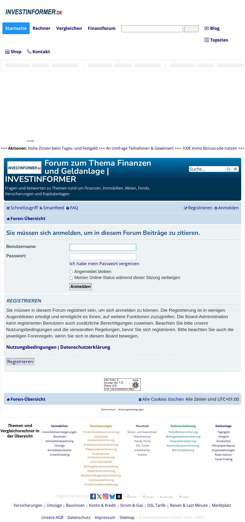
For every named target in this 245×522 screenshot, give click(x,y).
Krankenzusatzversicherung (101, 444)
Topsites (216, 40)
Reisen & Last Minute (189, 505)
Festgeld (223, 436)
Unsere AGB (52, 517)
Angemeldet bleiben (90, 271)
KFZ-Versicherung (183, 450)
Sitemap (127, 517)
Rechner (41, 28)
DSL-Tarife (142, 445)
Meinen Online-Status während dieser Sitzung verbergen (124, 277)
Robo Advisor (223, 454)
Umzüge (60, 445)
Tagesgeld (223, 432)
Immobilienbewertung (59, 441)
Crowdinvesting (59, 454)
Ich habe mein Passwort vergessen (104, 263)
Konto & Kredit (102, 505)
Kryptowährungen (223, 450)
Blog (212, 28)
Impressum (105, 517)
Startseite (16, 28)
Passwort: (16, 255)
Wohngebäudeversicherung (101, 466)
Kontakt (38, 51)
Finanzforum (102, 28)
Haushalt (142, 426)
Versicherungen (101, 426)
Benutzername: (21, 246)
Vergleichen (69, 28)
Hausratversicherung (183, 441)
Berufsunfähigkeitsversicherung (101, 475)
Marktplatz (221, 505)
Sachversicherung (183, 426)
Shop (13, 51)
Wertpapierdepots (223, 445)
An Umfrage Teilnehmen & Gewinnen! (140, 148)
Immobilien (59, 426)
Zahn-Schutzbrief (101, 462)
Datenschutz (78, 517)
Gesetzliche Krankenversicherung (101, 438)
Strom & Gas (131, 505)
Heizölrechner (142, 436)
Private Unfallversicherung (101, 484)
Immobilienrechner (60, 450)
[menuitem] (51, 208)
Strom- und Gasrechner (142, 432)
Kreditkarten (142, 450)
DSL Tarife (156, 505)
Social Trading (223, 459)
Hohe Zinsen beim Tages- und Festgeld (63, 148)
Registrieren (20, 361)
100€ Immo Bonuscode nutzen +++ (213, 148)
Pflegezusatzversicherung (101, 449)
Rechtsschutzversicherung (183, 445)
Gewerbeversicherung (101, 471)
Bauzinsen (59, 436)
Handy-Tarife (142, 441)
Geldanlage (223, 426)
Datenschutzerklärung (85, 347)
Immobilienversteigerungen (59, 432)
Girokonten (223, 441)
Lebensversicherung (101, 480)
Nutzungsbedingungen (31, 347)
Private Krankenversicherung (101, 432)
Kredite (142, 454)
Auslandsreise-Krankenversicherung (101, 455)
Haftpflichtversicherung (183, 432)
